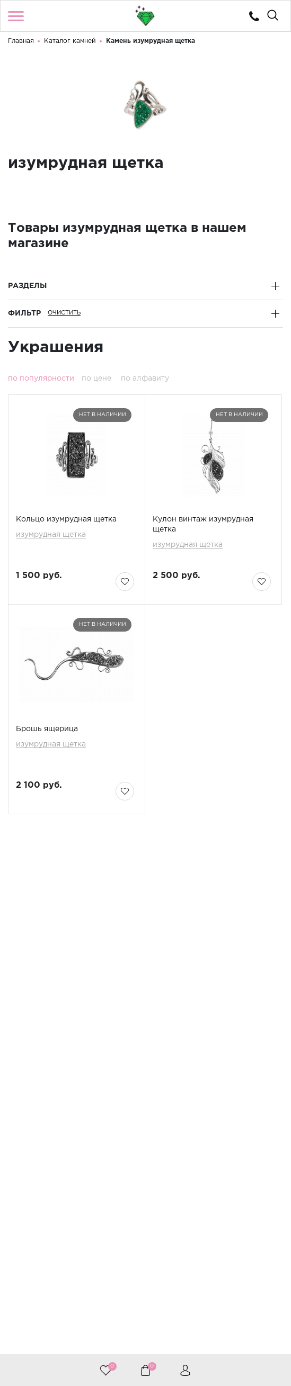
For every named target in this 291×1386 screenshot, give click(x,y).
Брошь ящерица (47, 729)
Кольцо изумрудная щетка (66, 519)
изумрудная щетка (51, 535)
